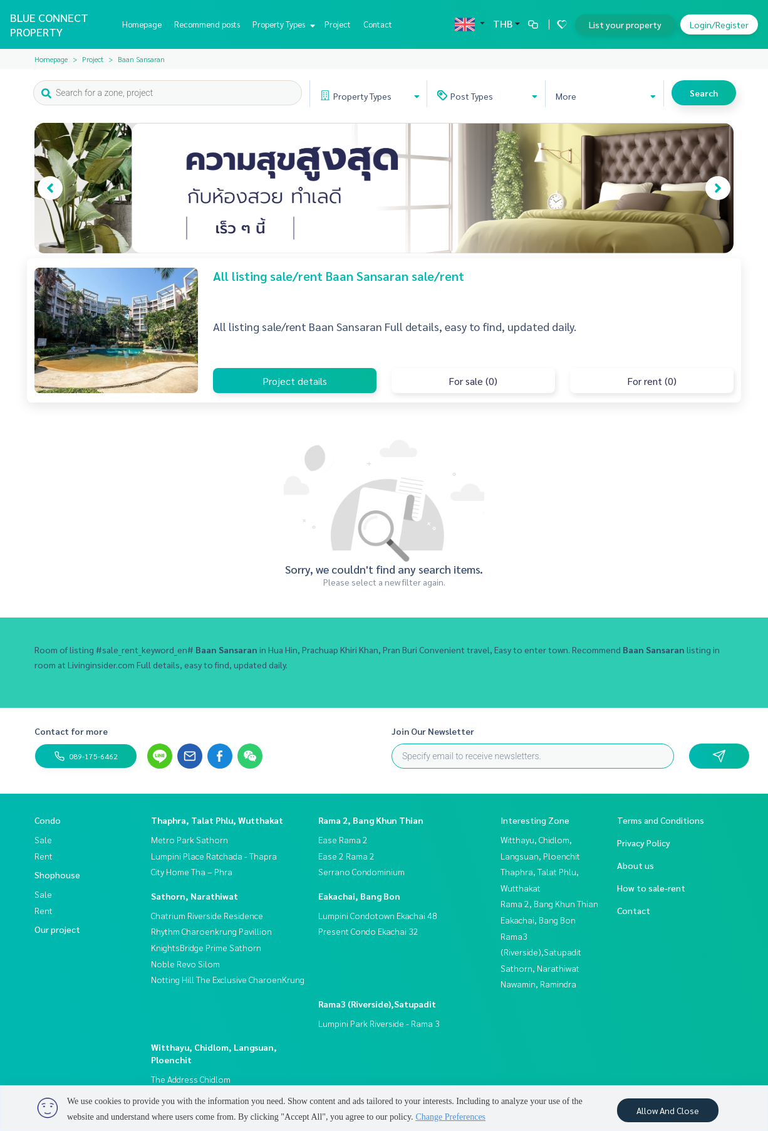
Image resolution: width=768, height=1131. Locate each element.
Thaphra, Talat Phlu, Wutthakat (217, 820)
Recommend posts (207, 24)
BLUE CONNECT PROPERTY (49, 24)
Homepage (142, 24)
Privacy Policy (643, 842)
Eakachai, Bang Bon (359, 896)
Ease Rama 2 (343, 839)
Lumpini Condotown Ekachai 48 (377, 915)
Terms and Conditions (660, 820)
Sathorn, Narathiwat (194, 896)
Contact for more (71, 731)
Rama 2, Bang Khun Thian (370, 820)
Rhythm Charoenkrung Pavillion (211, 931)
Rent (43, 855)
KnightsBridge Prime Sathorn (206, 947)
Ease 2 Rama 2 (346, 855)
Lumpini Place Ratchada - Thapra (214, 855)
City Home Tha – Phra (191, 871)
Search (704, 92)
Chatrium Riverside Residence (207, 915)
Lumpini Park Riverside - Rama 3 (379, 1023)
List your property (625, 24)
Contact (377, 24)
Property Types (282, 24)
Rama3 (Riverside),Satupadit (377, 1003)
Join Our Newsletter (433, 731)
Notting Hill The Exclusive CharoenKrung (227, 979)
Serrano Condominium (361, 871)
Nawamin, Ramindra (538, 983)
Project (337, 24)
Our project (57, 929)
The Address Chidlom (191, 1079)
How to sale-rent (651, 887)
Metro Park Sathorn (189, 839)
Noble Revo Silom (185, 963)
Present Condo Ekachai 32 (368, 931)
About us (635, 865)
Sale (43, 839)
